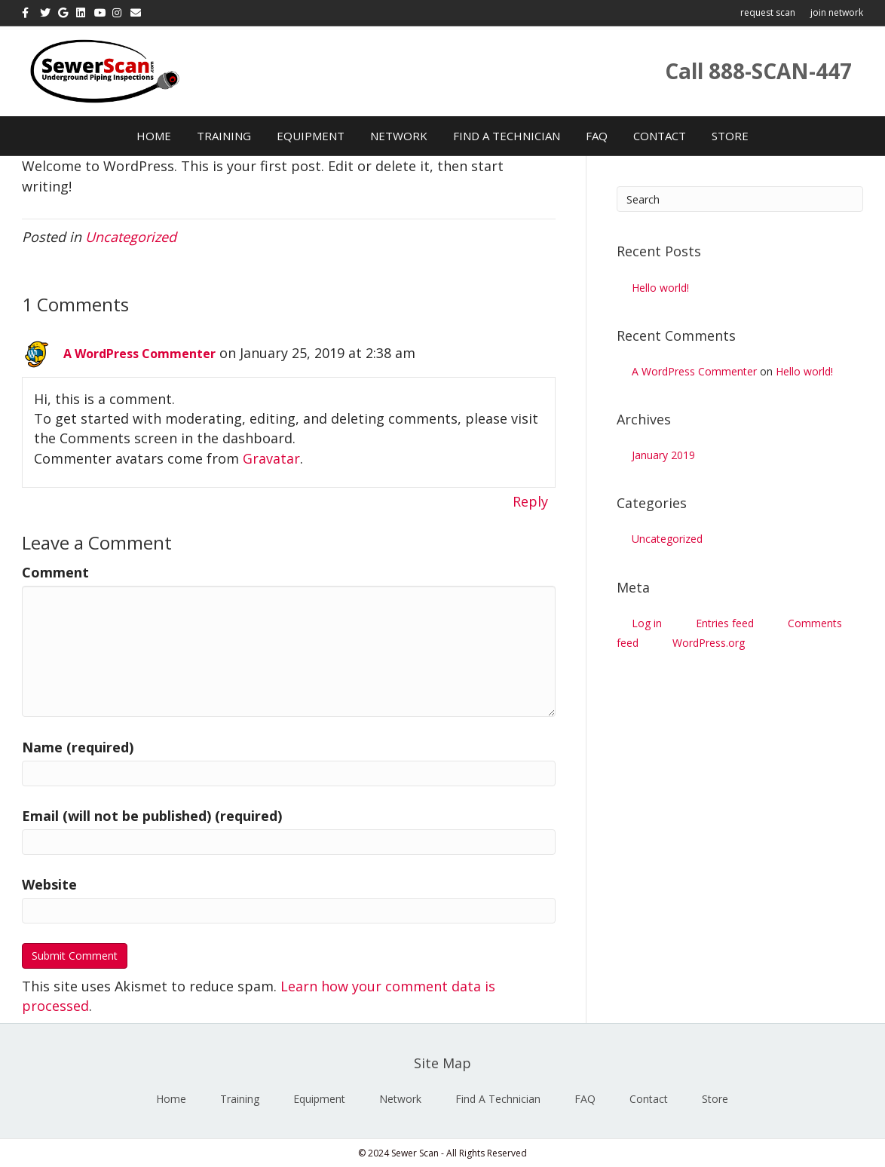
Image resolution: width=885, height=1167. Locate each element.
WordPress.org (708, 643)
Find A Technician (506, 135)
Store (730, 135)
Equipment (311, 135)
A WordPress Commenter (139, 353)
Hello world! (660, 287)
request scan (767, 12)
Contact (659, 135)
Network (398, 135)
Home (153, 135)
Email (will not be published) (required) (152, 816)
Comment (55, 572)
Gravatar (271, 458)
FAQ (597, 135)
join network (836, 12)
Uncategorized (130, 237)
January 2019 (663, 455)
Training (224, 135)
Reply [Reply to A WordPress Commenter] (530, 501)
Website (49, 884)
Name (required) (77, 747)
